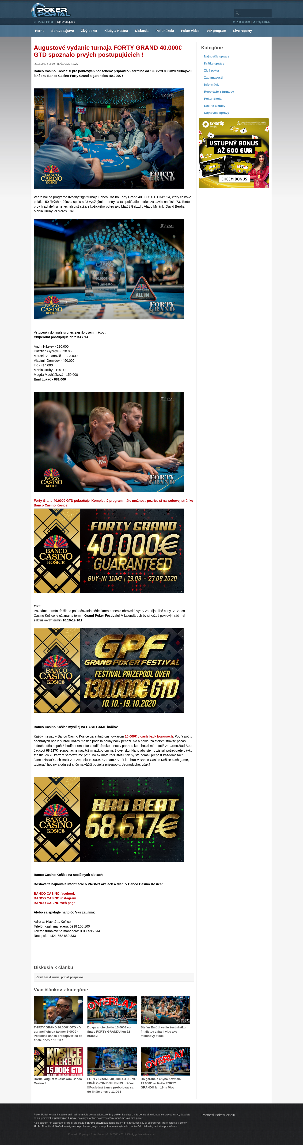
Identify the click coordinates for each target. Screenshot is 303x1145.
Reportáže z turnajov (219, 91)
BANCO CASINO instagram (55, 898)
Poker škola (164, 31)
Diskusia (142, 31)
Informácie (212, 84)
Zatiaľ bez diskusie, (60, 977)
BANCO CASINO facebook (54, 893)
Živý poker (89, 31)
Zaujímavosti (213, 77)
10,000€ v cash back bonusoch (149, 736)
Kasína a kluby (214, 105)
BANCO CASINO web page (54, 903)
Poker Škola (212, 98)
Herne (39, 31)
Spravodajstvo (66, 21)
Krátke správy (214, 63)
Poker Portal (45, 21)
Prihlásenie (243, 21)
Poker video (190, 31)
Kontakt (72, 1134)
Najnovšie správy (216, 56)
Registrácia (263, 21)
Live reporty (242, 31)
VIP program (216, 31)
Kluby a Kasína (116, 31)
